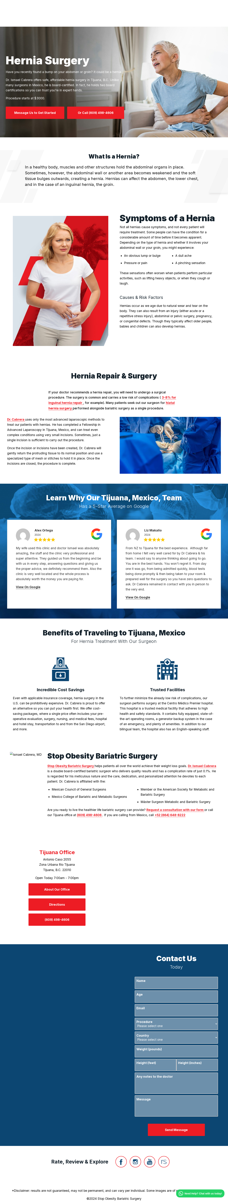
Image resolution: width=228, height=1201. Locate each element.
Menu (193, 13)
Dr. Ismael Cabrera (202, 766)
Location (151, 13)
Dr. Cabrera (16, 419)
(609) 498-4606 (89, 815)
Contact (172, 13)
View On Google (28, 587)
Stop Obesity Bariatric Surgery (71, 766)
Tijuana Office (57, 852)
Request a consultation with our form (175, 810)
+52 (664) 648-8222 (170, 815)
